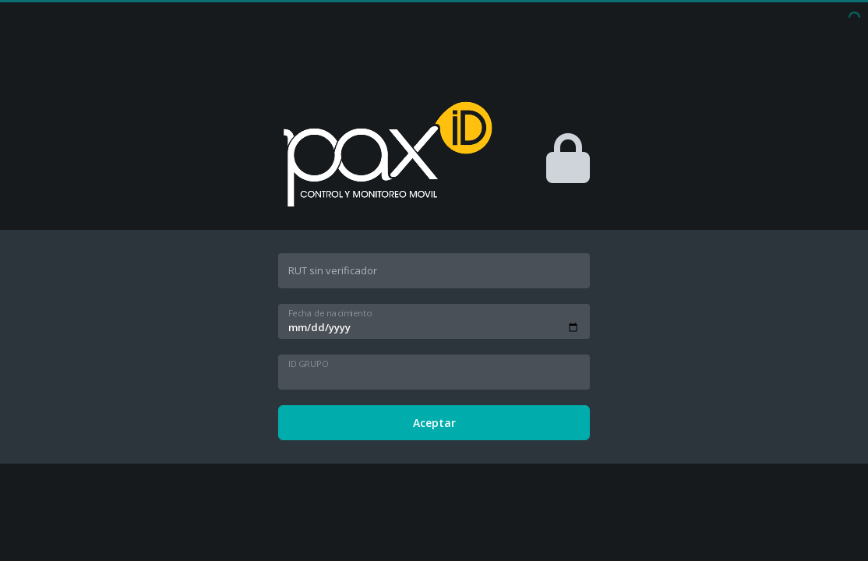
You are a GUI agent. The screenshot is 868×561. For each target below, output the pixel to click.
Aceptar (434, 422)
